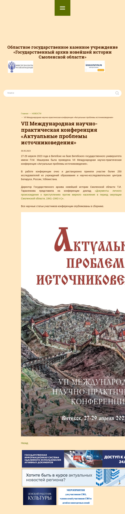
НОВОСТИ (36, 113)
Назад (24, 443)
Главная (24, 113)
